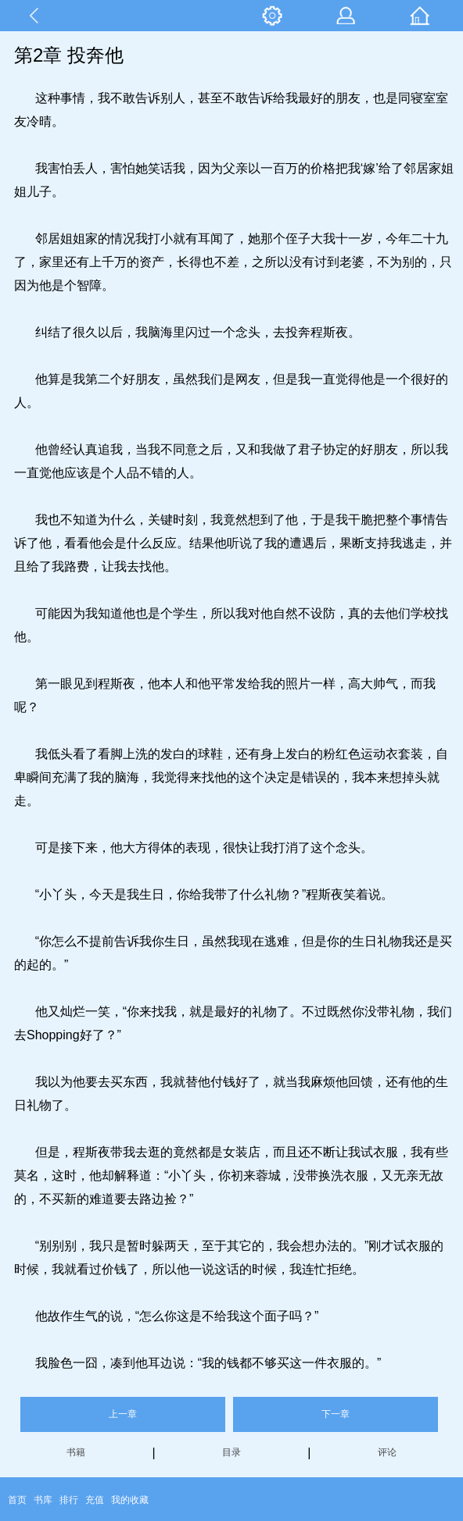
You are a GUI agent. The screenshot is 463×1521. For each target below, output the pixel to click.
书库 (43, 1499)
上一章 (123, 1414)
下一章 (335, 1414)
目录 (231, 1452)
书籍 (75, 1452)
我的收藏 (130, 1499)
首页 (17, 1499)
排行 (68, 1499)
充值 (94, 1499)
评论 (387, 1452)
